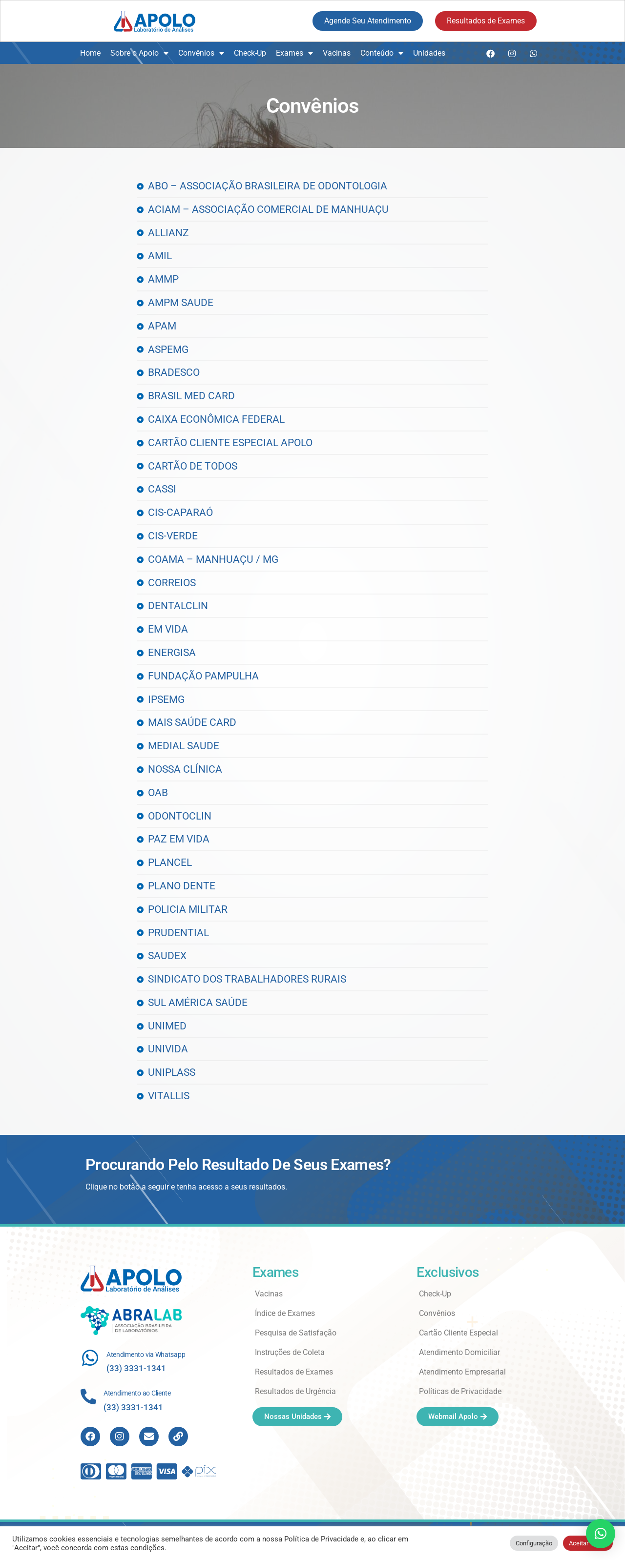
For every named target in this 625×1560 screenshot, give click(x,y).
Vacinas (337, 53)
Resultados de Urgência (295, 1391)
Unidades (429, 53)
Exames (294, 53)
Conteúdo (381, 53)
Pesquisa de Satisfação (295, 1332)
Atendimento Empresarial (462, 1371)
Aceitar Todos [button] (588, 1543)
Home (90, 53)
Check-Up (250, 53)
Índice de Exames (285, 1313)
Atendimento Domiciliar (459, 1352)
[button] (600, 1533)
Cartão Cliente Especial (458, 1332)
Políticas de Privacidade (460, 1391)
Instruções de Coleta (290, 1352)
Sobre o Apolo (139, 53)
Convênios (201, 53)
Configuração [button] (534, 1543)
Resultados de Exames (294, 1371)
